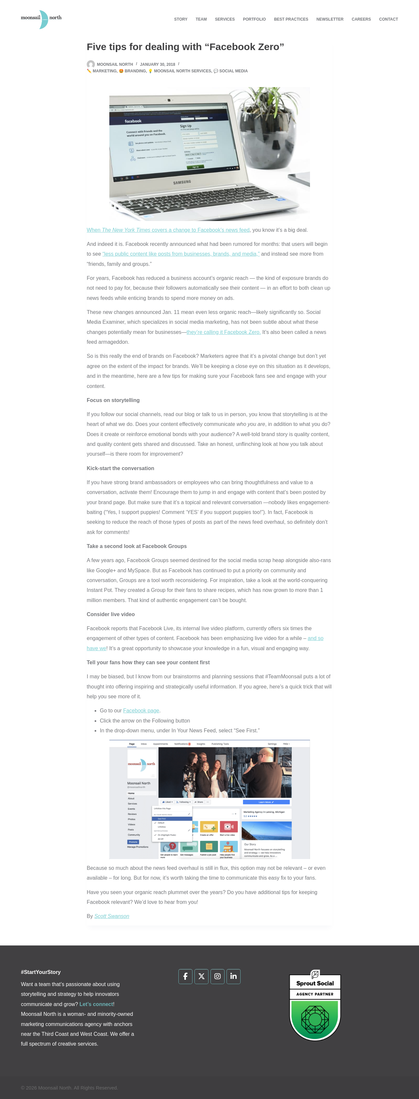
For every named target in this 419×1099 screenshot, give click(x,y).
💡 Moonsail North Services (179, 71)
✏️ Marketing (102, 71)
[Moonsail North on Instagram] (217, 976)
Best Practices (291, 19)
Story (181, 19)
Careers (361, 19)
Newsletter (330, 19)
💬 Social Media (230, 71)
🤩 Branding (132, 71)
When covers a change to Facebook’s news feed (168, 230)
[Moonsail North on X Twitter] (201, 976)
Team (201, 19)
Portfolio (254, 19)
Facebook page (141, 710)
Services (225, 19)
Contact (388, 19)
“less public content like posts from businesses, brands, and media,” (181, 254)
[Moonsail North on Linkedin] (234, 976)
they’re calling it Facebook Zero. (224, 332)
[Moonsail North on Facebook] (185, 976)
